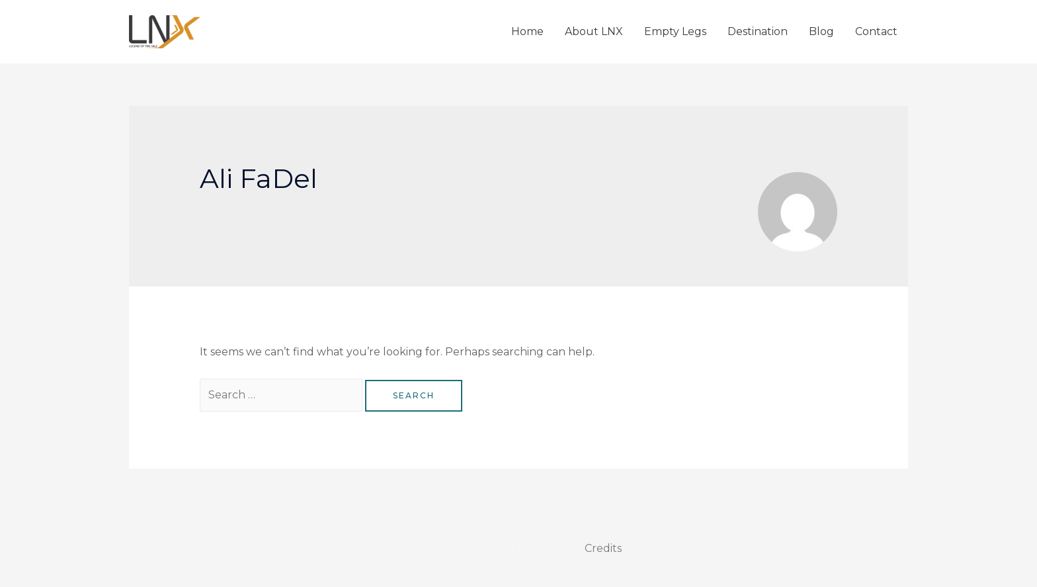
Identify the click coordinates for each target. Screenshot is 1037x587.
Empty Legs (675, 31)
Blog (821, 31)
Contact (876, 31)
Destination (757, 31)
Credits (603, 548)
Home (527, 31)
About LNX (594, 31)
